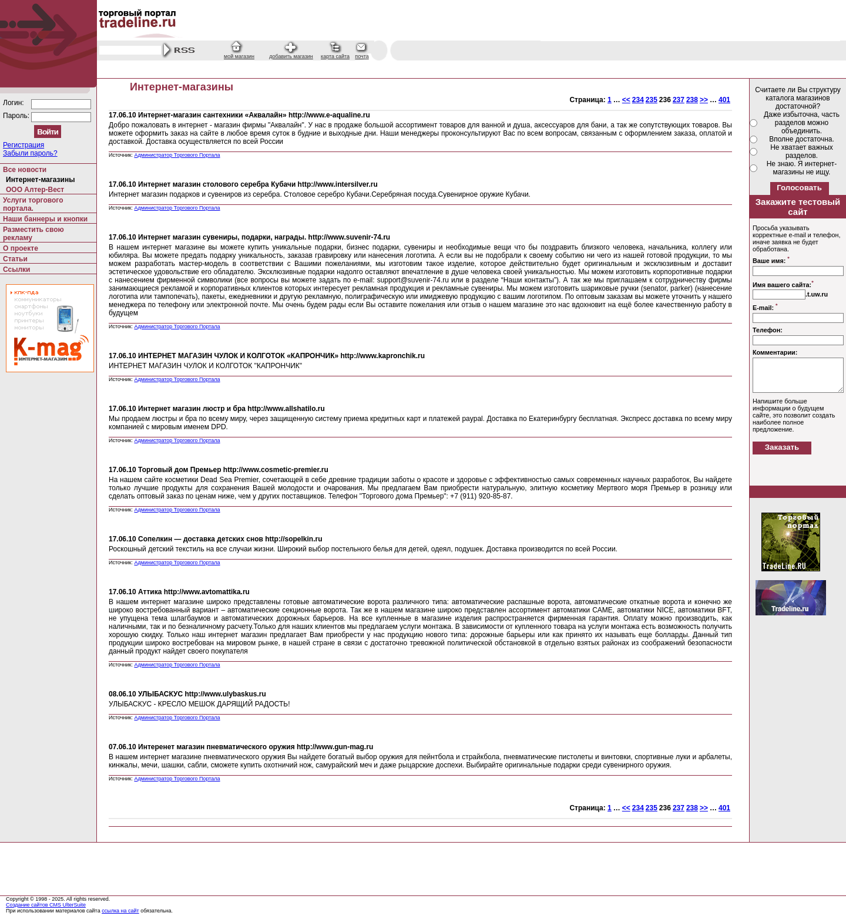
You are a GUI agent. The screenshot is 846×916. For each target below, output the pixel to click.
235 (651, 100)
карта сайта (335, 56)
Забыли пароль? (30, 153)
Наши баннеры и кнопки (45, 219)
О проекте (20, 248)
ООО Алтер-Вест (35, 190)
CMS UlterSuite (67, 905)
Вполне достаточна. (801, 139)
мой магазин (239, 56)
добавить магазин (291, 56)
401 (724, 100)
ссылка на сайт (120, 911)
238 (692, 100)
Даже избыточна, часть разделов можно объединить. (802, 122)
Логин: (14, 103)
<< (626, 100)
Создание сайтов (27, 905)
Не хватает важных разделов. (801, 151)
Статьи (15, 259)
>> (704, 100)
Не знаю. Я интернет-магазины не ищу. (802, 168)
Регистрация (23, 145)
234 (638, 100)
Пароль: (17, 116)
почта (361, 56)
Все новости (24, 170)
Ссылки (16, 269)
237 (678, 100)
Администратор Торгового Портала (177, 155)
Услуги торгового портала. (33, 204)
